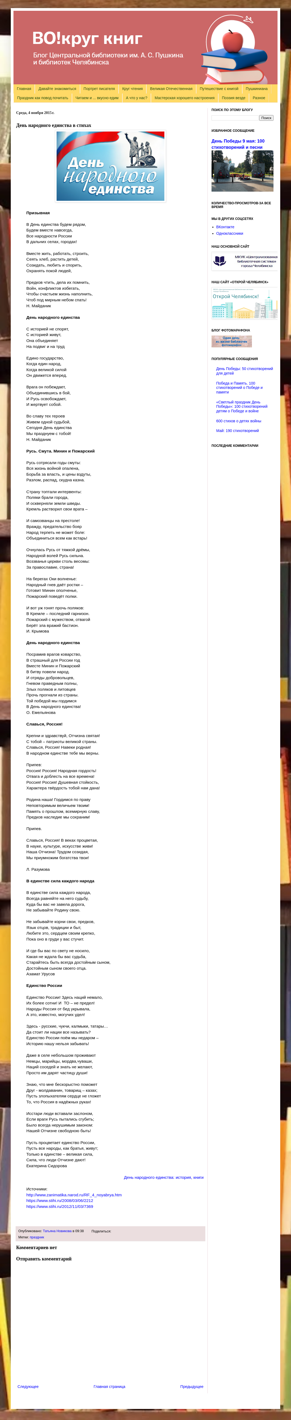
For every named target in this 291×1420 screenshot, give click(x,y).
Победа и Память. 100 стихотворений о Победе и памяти (239, 388)
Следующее (28, 1386)
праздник (37, 1237)
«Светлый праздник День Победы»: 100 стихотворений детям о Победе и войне (242, 406)
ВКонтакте (225, 227)
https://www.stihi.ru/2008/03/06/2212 (59, 1200)
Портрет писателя (99, 89)
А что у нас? (136, 98)
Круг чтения (132, 89)
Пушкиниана (257, 89)
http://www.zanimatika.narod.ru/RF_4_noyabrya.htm (74, 1195)
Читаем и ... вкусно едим (97, 98)
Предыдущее (191, 1386)
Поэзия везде (233, 98)
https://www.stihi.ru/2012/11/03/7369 (59, 1206)
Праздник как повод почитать (42, 98)
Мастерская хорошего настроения (184, 98)
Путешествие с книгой (219, 89)
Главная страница (110, 1386)
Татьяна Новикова (57, 1231)
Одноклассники (229, 233)
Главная (24, 89)
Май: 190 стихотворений (237, 431)
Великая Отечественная (171, 89)
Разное (259, 98)
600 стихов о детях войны (238, 421)
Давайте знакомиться (57, 89)
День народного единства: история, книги (164, 1177)
